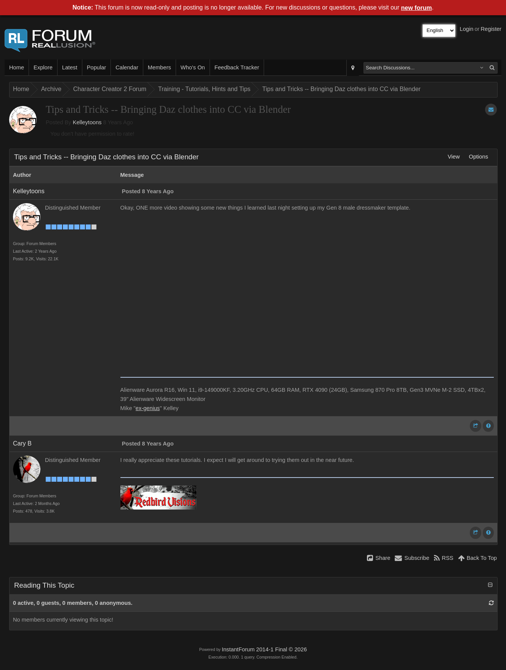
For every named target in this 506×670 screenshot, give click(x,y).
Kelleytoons (87, 122)
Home (17, 67)
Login (467, 29)
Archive (51, 89)
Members (159, 67)
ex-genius (148, 408)
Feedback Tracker (237, 67)
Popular (96, 67)
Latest (70, 67)
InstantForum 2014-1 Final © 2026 (264, 649)
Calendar (127, 67)
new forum (416, 8)
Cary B (22, 443)
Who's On (193, 67)
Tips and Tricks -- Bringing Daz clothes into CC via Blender (341, 89)
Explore (43, 67)
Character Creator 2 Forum (109, 89)
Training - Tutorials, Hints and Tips (204, 89)
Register (490, 29)
